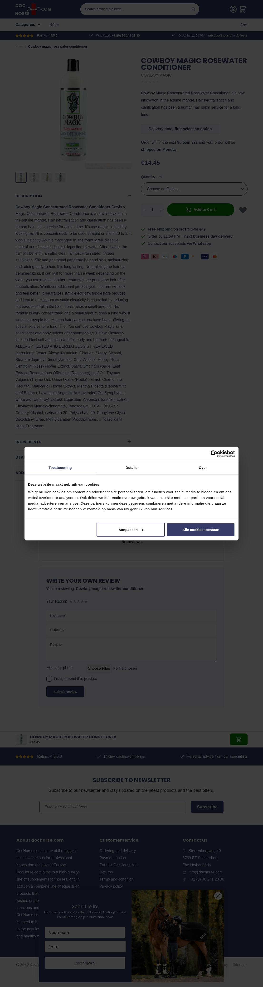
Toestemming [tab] (60, 468)
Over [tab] (203, 468)
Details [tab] (131, 468)
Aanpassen (130, 529)
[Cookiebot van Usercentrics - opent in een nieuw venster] (214, 453)
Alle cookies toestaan (200, 529)
